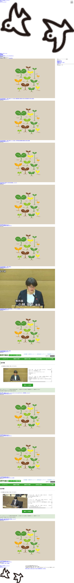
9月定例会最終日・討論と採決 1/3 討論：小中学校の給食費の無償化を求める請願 (15, 140)
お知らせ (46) (59, 60)
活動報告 (1, 54)
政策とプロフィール (3, 53)
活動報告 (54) (59, 61)
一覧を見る (11, 58)
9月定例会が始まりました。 (5, 224)
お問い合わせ (32, 568)
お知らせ (1, 225)
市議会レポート (6, 99)
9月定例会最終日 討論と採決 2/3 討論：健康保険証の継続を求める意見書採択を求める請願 (17, 98)
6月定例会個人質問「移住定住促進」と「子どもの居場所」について (12, 308)
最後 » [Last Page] (8, 563)
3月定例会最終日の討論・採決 (5, 350)
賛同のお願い (27, 568)
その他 (13, 477)
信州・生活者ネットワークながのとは (6, 55)
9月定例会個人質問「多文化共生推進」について (8, 182)
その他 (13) (59, 63)
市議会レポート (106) (60, 62)
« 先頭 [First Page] (2, 563)
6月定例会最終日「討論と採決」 (5, 266)
